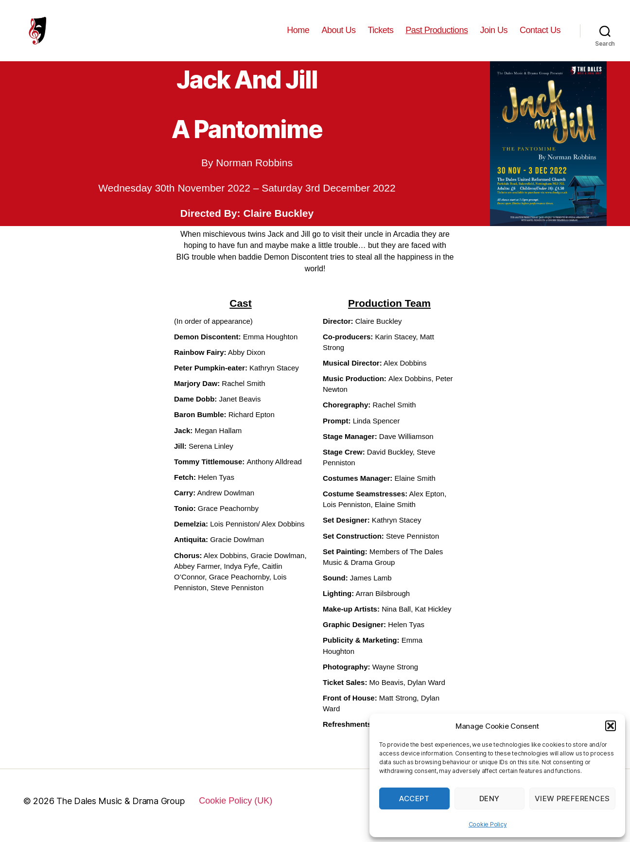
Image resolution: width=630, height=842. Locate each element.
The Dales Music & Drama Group (120, 811)
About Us (338, 35)
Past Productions (436, 35)
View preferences (572, 798)
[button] (610, 726)
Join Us (494, 35)
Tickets (380, 35)
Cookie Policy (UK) (235, 810)
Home (298, 35)
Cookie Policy (488, 824)
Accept (414, 798)
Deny (489, 798)
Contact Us (540, 35)
